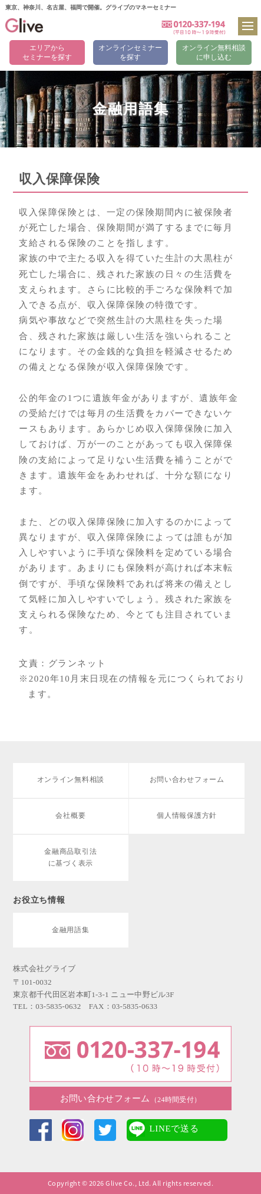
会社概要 (70, 815)
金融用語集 (71, 930)
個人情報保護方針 (187, 815)
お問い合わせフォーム (130, 1099)
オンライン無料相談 (70, 779)
